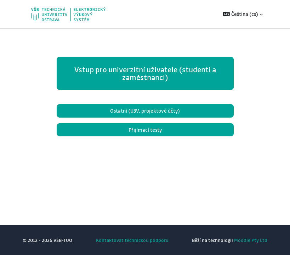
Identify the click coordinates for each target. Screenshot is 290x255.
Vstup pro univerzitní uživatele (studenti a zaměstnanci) (145, 73)
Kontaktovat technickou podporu (132, 240)
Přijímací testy (145, 130)
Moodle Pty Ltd (250, 240)
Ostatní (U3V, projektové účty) (145, 111)
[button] (242, 14)
